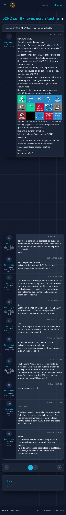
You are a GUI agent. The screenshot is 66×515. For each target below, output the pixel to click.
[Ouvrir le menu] (5, 5)
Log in (45, 5)
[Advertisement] (33, 195)
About (39, 510)
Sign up (58, 5)
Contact (47, 510)
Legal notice (58, 510)
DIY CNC (16, 28)
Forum (8, 28)
